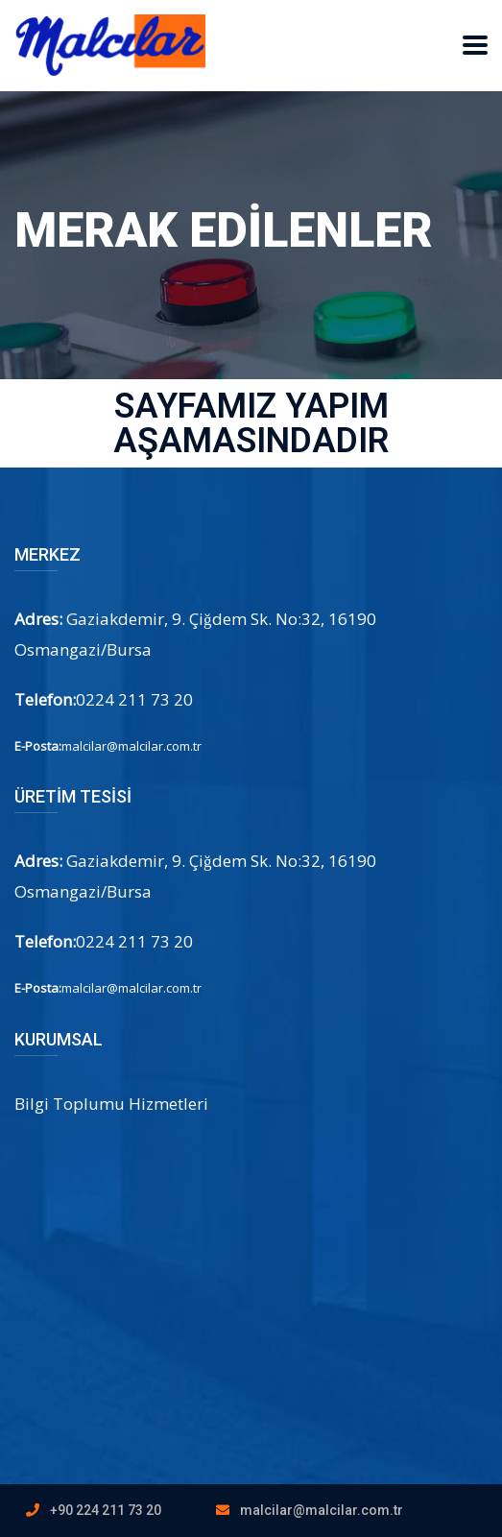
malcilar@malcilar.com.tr (321, 1510)
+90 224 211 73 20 (105, 1510)
